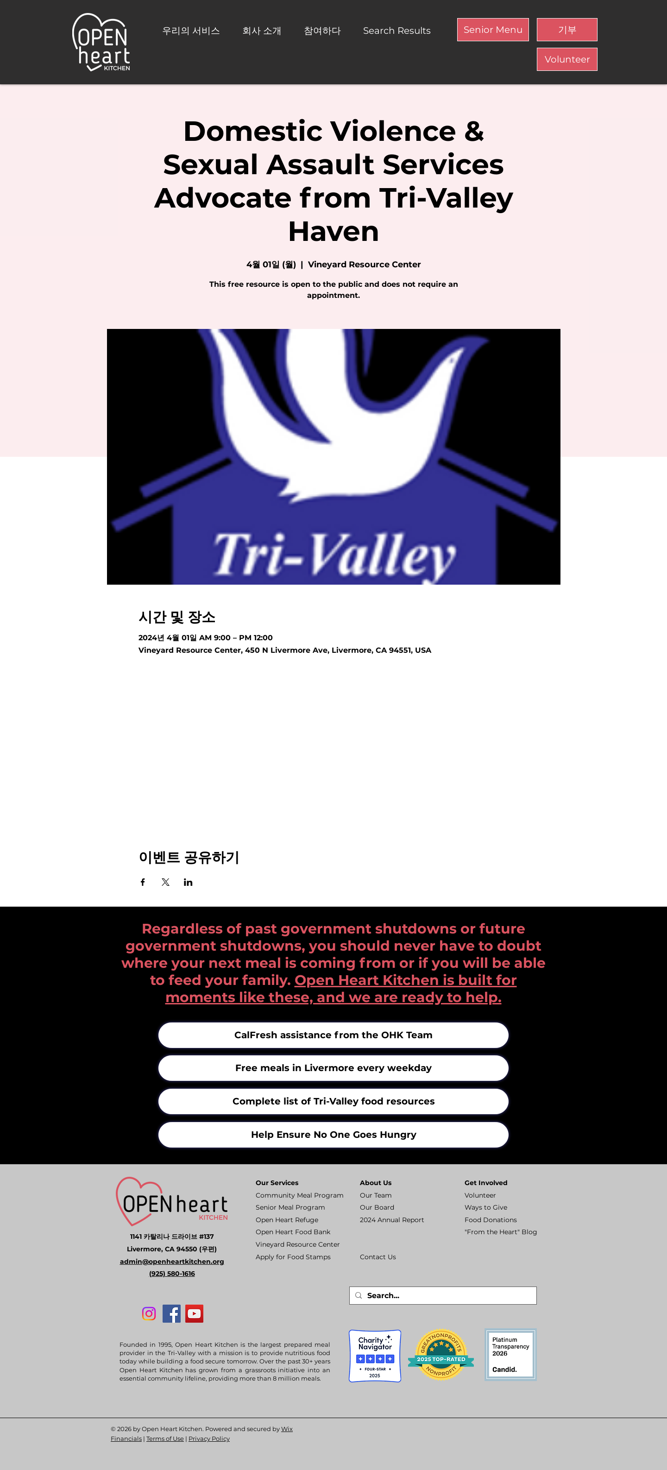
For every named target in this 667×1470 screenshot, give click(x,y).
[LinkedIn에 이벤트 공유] (188, 882)
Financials (126, 1438)
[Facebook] (172, 1314)
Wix (287, 1428)
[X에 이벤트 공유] (165, 882)
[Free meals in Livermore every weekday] (333, 1068)
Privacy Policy (209, 1438)
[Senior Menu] (493, 29)
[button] (195, 31)
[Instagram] (149, 1314)
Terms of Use (165, 1438)
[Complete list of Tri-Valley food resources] (333, 1101)
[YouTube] (194, 1314)
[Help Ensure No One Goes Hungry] (333, 1135)
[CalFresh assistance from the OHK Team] (333, 1035)
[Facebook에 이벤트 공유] (142, 882)
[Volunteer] (567, 59)
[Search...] (442, 1296)
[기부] (567, 29)
